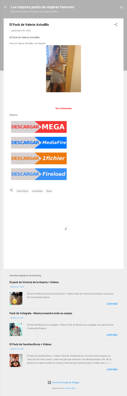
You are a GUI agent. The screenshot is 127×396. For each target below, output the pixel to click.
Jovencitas (37, 191)
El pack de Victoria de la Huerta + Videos (34, 282)
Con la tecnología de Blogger (63, 382)
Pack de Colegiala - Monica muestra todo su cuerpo (41, 313)
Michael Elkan (70, 388)
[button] (116, 25)
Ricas (49, 191)
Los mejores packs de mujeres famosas (42, 7)
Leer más (112, 304)
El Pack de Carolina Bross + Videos (30, 344)
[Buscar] (121, 8)
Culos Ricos (22, 191)
